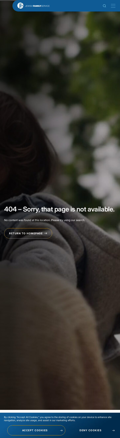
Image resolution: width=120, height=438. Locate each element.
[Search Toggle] (104, 6)
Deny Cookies (90, 430)
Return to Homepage (28, 233)
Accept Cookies (35, 430)
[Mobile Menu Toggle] (112, 6)
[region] (60, 425)
